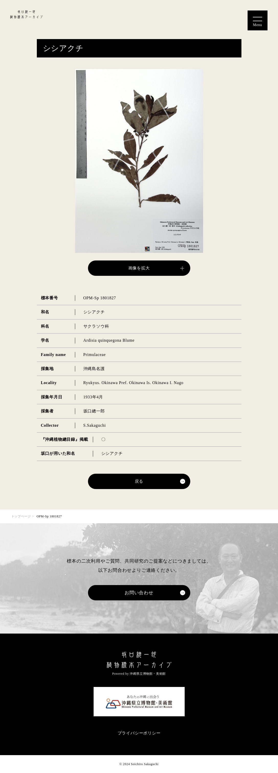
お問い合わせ (139, 592)
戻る (139, 481)
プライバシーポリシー (139, 733)
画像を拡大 (139, 268)
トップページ (21, 516)
